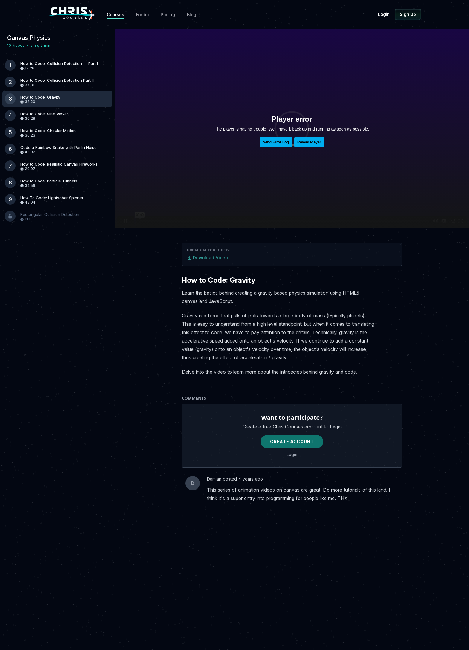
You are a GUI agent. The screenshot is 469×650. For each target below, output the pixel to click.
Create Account (292, 441)
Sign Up (408, 14)
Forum (142, 14)
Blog (191, 14)
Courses (115, 14)
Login (384, 14)
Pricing (168, 14)
